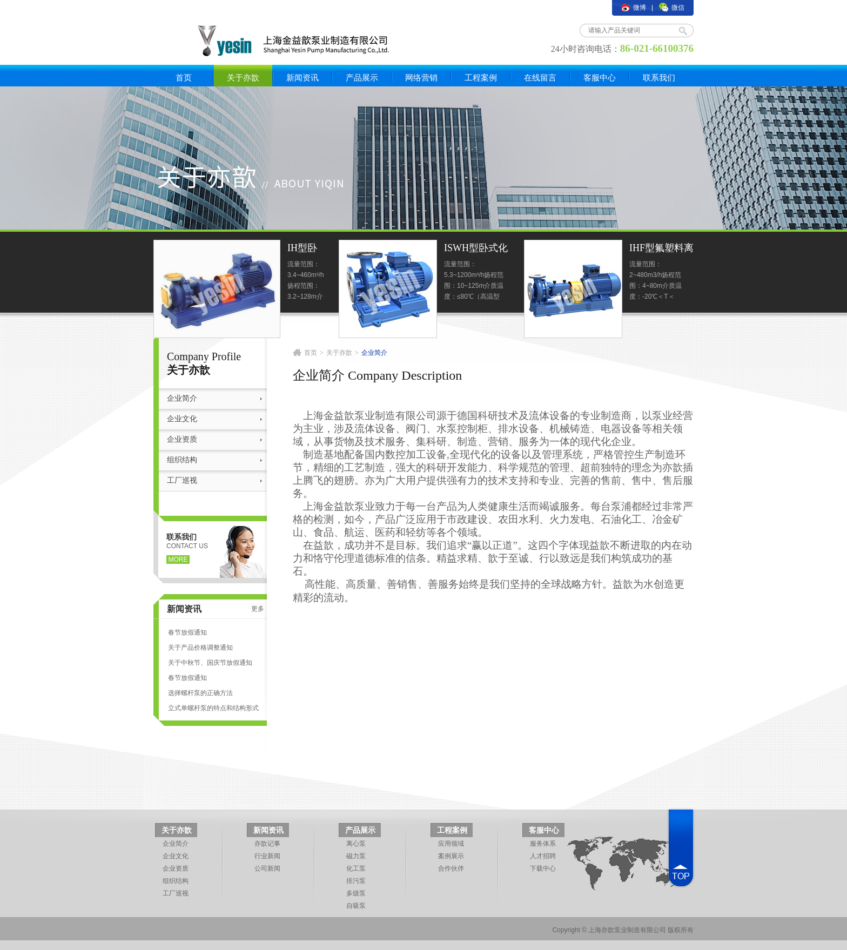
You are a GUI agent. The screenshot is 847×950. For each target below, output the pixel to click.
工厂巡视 (182, 480)
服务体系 (543, 843)
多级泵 (356, 893)
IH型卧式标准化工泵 (302, 249)
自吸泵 (356, 905)
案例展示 (451, 856)
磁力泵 (356, 856)
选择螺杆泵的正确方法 (200, 693)
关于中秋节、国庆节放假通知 (210, 662)
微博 (633, 7)
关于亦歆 (243, 77)
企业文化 (182, 419)
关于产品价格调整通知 (200, 647)
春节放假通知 (187, 632)
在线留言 (540, 77)
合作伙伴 (451, 868)
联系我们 (659, 77)
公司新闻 (267, 868)
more (178, 559)
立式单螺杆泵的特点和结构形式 (213, 708)
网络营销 (421, 77)
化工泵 (356, 868)
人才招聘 (543, 856)
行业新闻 (267, 856)
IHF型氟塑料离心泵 (661, 249)
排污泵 (356, 881)
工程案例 (481, 77)
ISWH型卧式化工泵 (476, 249)
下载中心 (543, 868)
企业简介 (182, 398)
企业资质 (182, 439)
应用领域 (451, 843)
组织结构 (182, 460)
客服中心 (599, 77)
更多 (257, 608)
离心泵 (356, 843)
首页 (184, 77)
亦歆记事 (267, 843)
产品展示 (362, 77)
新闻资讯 (302, 77)
